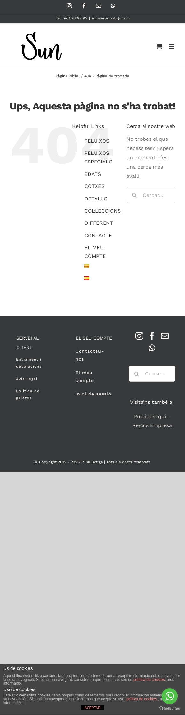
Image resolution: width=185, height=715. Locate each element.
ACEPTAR (92, 708)
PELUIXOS (96, 141)
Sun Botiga (93, 462)
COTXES (94, 186)
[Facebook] (152, 336)
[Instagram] (139, 336)
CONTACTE (98, 235)
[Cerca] (135, 195)
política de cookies (149, 679)
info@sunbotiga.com (111, 18)
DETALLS (95, 199)
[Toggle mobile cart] (159, 46)
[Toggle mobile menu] (172, 46)
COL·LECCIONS (102, 211)
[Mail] (165, 336)
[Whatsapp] (152, 348)
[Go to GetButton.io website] (169, 708)
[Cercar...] (151, 195)
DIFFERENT (98, 223)
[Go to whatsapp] (170, 696)
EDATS (92, 174)
